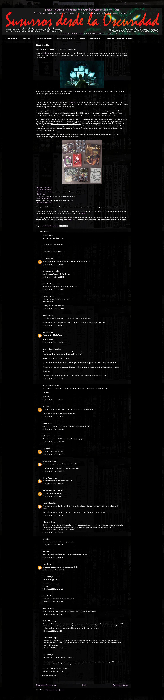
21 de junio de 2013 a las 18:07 (53, 289)
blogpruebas (47, 503)
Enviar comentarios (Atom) (55, 690)
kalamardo (46, 522)
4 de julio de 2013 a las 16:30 (53, 671)
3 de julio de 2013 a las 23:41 (53, 614)
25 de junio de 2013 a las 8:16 (53, 515)
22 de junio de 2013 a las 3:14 (53, 416)
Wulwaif (45, 235)
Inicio (84, 685)
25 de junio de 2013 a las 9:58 (53, 557)
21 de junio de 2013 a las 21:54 (53, 308)
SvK (44, 406)
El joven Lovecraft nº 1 (44, 187)
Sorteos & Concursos (50, 226)
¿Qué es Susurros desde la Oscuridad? (119, 38)
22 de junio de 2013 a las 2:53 (53, 400)
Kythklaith (46, 258)
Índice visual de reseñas (43, 38)
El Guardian (47, 461)
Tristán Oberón (48, 621)
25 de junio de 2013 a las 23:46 (53, 570)
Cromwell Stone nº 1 (44, 190)
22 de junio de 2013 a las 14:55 (53, 429)
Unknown (46, 332)
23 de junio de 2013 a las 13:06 (53, 442)
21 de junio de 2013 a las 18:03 (53, 277)
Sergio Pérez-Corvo (50, 349)
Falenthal (46, 296)
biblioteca (46, 53)
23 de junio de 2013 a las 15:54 (53, 454)
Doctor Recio (47, 478)
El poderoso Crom (49, 271)
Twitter (83, 213)
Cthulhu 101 (41, 194)
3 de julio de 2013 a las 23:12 (53, 589)
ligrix (44, 564)
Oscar (45, 448)
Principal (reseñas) (11, 38)
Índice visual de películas (66, 38)
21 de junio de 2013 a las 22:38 (53, 342)
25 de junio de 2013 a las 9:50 (53, 545)
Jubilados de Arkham (50, 436)
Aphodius (46, 315)
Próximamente (95, 38)
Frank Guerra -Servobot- (51, 490)
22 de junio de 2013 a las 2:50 (53, 378)
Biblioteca (26, 38)
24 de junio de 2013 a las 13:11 (53, 484)
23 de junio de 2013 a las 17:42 (53, 471)
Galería (82, 38)
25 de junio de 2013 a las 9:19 (53, 532)
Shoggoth (46, 577)
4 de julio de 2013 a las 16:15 (53, 648)
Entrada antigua (120, 685)
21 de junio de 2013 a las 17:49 (53, 264)
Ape (44, 539)
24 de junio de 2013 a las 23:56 (53, 496)
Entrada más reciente (46, 685)
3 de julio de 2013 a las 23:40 (53, 601)
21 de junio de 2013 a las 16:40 (53, 252)
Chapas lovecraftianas (44, 192)
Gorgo (45, 423)
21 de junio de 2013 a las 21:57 (53, 325)
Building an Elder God (44, 202)
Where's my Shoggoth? (45, 198)
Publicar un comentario (48, 676)
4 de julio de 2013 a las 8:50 (52, 631)
